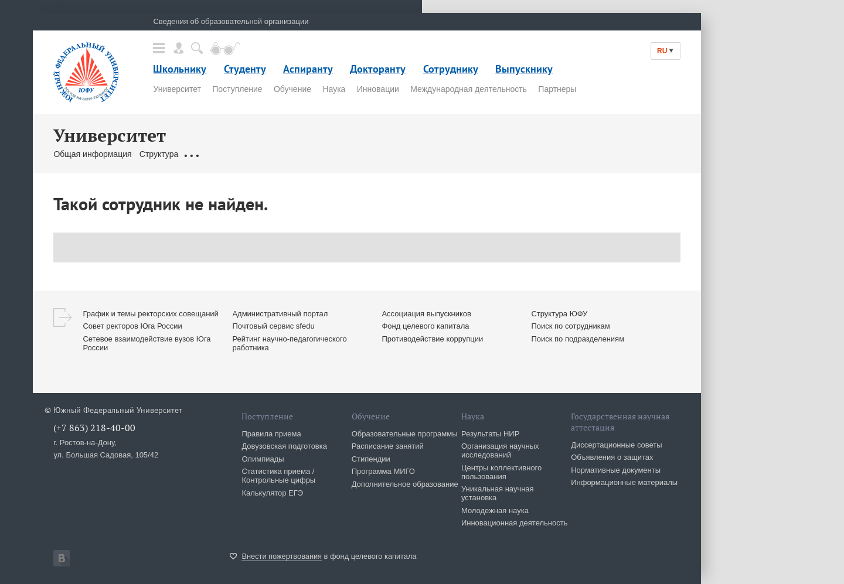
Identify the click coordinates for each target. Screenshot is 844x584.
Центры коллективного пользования (501, 472)
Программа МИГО (383, 471)
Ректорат (253, 154)
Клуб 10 (473, 154)
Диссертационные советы (616, 444)
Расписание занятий (388, 446)
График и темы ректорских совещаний (150, 313)
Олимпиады (262, 459)
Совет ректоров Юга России (132, 326)
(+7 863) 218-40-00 (94, 427)
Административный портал (280, 313)
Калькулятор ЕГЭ (272, 493)
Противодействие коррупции (432, 338)
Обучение (292, 89)
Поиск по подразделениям (577, 338)
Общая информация (92, 154)
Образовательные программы (405, 433)
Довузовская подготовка (284, 446)
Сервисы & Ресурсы (411, 154)
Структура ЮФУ (559, 313)
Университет (176, 89)
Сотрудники (300, 154)
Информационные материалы (624, 482)
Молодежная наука (495, 510)
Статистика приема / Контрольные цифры (278, 475)
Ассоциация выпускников (426, 313)
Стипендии (371, 459)
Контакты (348, 154)
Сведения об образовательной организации (230, 21)
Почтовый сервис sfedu (273, 326)
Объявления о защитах (612, 457)
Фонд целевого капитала (425, 326)
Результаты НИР (490, 433)
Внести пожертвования (281, 556)
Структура (158, 154)
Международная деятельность (468, 89)
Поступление (237, 89)
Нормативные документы (616, 470)
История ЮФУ (522, 154)
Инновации (378, 89)
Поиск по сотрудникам (570, 326)
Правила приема (271, 433)
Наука (333, 89)
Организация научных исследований (500, 450)
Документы (207, 154)
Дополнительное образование (405, 484)
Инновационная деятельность (514, 522)
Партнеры (557, 89)
